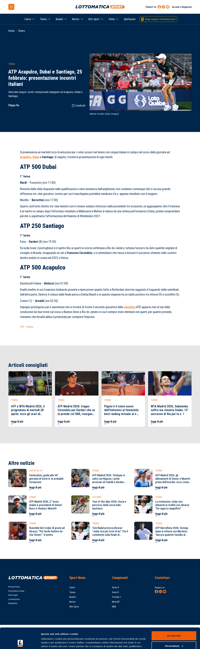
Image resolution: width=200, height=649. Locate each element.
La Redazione (14, 599)
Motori (75, 19)
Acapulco (25, 157)
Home (11, 30)
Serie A (115, 587)
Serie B (115, 592)
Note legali (13, 595)
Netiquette (12, 603)
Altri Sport (94, 19)
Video (112, 19)
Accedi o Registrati (182, 7)
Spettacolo (129, 19)
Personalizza (174, 626)
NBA (114, 606)
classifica (129, 307)
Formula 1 (116, 597)
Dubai (35, 157)
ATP (22, 326)
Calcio (27, 19)
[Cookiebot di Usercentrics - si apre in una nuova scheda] (20, 643)
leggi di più (17, 421)
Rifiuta (174, 636)
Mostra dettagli (49, 643)
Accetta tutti (174, 616)
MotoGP (116, 601)
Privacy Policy (14, 587)
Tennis (43, 19)
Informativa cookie (16, 591)
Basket (59, 19)
